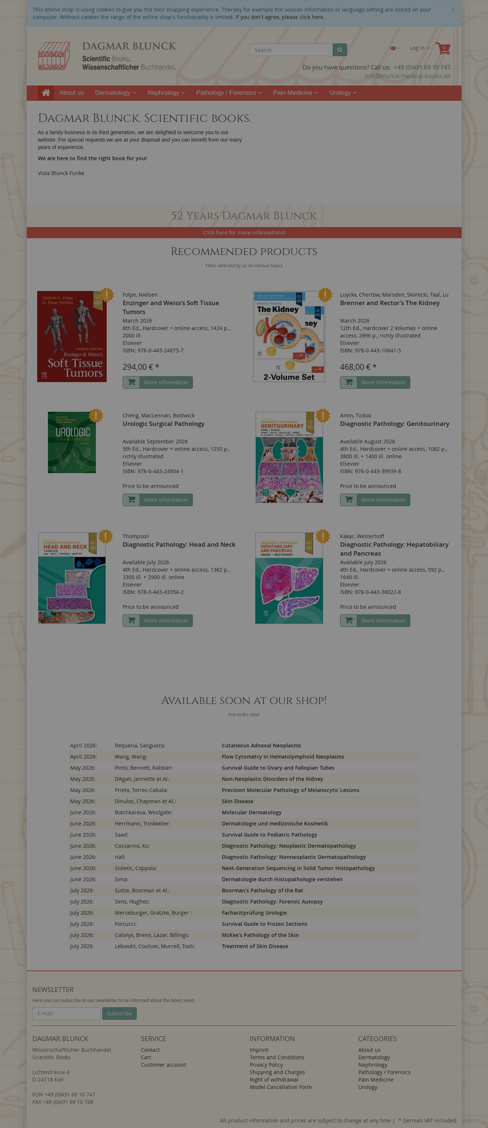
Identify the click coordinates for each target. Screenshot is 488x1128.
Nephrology (166, 92)
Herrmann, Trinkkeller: (143, 823)
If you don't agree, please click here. (280, 16)
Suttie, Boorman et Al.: (142, 890)
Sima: (122, 879)
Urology (343, 92)
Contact (150, 1049)
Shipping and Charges (277, 1072)
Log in (420, 47)
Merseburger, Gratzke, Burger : (153, 912)
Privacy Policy (266, 1064)
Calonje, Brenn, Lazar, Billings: (152, 934)
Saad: (122, 834)
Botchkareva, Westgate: (143, 812)
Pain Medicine (295, 92)
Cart (146, 1057)
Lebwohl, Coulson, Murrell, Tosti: (155, 946)
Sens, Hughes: (132, 901)
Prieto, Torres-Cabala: (141, 790)
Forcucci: (126, 923)
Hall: (120, 856)
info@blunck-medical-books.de (407, 76)
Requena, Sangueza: (140, 745)
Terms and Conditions (277, 1057)
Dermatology (115, 92)
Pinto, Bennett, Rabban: (144, 767)
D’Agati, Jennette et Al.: (143, 778)
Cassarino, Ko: (132, 845)
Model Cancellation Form (281, 1086)
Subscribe (119, 1013)
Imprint (259, 1049)
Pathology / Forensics (229, 92)
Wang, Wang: (131, 756)
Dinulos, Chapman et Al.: (145, 801)
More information (166, 382)
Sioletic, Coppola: (136, 868)
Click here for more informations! (244, 232)
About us (71, 92)
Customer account (163, 1064)
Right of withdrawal (274, 1079)
